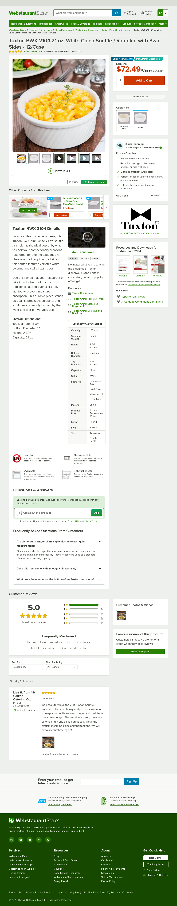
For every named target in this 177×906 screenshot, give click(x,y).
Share (73, 181)
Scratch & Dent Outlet (65, 860)
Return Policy (108, 881)
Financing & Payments (113, 869)
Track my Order (155, 864)
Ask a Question (94, 182)
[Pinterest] (48, 840)
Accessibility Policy (71, 892)
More (163, 23)
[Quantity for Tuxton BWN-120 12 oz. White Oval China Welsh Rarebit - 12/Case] (90, 215)
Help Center (155, 857)
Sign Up (132, 781)
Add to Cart (61, 215)
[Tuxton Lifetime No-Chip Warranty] (123, 266)
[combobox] (82, 12)
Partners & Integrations (21, 877)
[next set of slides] (106, 207)
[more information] (161, 147)
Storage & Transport (145, 23)
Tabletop (97, 23)
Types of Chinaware (143, 296)
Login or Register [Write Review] (140, 651)
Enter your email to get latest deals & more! (55, 781)
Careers (105, 864)
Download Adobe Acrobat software (144, 284)
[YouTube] (20, 840)
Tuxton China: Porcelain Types (88, 299)
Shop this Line (28, 210)
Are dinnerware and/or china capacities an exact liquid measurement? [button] (51, 543)
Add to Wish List (140, 96)
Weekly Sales (61, 864)
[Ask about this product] (59, 513)
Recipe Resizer (17, 873)
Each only (121, 63)
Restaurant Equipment (23, 23)
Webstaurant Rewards (20, 860)
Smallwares (61, 23)
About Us (106, 856)
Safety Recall (61, 881)
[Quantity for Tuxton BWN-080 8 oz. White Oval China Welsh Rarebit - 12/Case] (51, 215)
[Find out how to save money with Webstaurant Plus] (50, 199)
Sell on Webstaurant (112, 877)
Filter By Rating (54, 662)
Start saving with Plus (60, 804)
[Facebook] (30, 840)
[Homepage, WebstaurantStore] (28, 13)
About (73, 258)
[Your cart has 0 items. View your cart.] (163, 12)
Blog (56, 856)
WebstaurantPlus (18, 856)
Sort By (16, 662)
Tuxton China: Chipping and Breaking (87, 312)
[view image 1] (121, 615)
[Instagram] (11, 840)
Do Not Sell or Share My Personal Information (108, 892)
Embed (95, 258)
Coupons (59, 869)
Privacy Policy (90, 521)
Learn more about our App (124, 804)
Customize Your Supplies (22, 869)
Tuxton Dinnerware (81, 252)
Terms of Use (74, 521)
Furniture (126, 23)
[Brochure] (140, 266)
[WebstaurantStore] (52, 820)
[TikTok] (39, 840)
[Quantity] (120, 80)
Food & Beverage (80, 23)
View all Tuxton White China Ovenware (140, 233)
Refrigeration (45, 23)
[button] (21, 158)
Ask (96, 512)
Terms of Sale (16, 892)
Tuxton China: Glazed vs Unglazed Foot (85, 305)
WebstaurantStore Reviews (68, 877)
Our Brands (107, 860)
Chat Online (151, 870)
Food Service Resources (67, 873)
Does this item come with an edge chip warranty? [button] (47, 568)
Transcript (84, 258)
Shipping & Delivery (155, 875)
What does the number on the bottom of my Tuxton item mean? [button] (55, 579)
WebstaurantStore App (21, 864)
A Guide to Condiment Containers (143, 301)
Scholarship (107, 873)
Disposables (112, 23)
